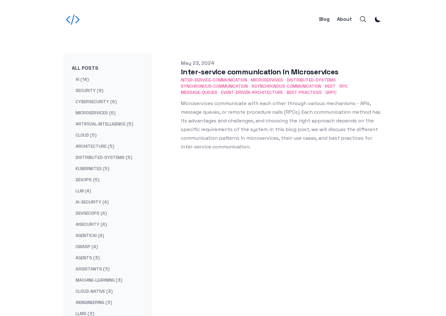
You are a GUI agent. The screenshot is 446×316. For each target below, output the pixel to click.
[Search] (363, 19)
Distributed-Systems (311, 80)
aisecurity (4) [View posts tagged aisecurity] (91, 224)
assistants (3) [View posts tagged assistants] (93, 269)
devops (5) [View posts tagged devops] (87, 179)
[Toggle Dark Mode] (378, 19)
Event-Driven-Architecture (252, 92)
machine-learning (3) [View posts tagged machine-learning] (99, 280)
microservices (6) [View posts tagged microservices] (96, 113)
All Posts (85, 68)
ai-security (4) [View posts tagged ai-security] (92, 202)
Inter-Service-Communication (214, 80)
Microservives (267, 80)
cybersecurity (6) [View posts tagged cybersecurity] (96, 101)
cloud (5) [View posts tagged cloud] (86, 135)
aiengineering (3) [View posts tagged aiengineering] (94, 302)
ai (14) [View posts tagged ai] (82, 79)
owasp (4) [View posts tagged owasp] (87, 246)
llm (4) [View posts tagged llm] (83, 191)
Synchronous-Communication (214, 86)
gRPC (331, 92)
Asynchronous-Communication (286, 86)
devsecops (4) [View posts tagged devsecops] (91, 213)
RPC (343, 86)
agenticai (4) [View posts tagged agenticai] (90, 235)
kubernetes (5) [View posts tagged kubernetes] (92, 168)
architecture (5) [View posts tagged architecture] (95, 146)
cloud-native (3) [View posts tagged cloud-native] (94, 291)
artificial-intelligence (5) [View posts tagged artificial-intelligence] (104, 124)
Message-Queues (199, 92)
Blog (324, 19)
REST (330, 86)
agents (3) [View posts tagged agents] (88, 258)
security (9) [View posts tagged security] (89, 90)
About (344, 19)
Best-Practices (304, 92)
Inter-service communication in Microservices (260, 72)
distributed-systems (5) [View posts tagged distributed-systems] (104, 157)
